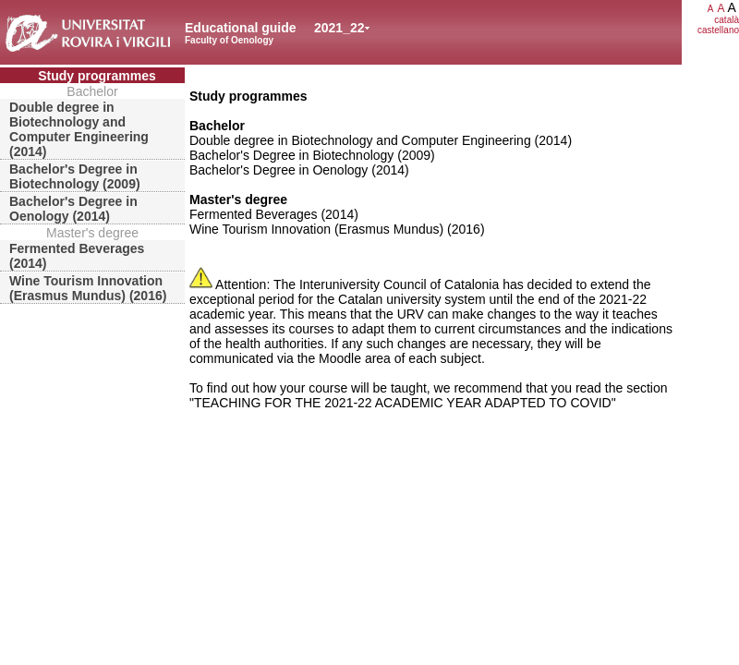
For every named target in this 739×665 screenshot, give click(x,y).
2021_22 (339, 27)
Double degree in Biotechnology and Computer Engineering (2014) (79, 129)
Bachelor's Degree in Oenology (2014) (73, 209)
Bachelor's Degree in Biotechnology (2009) (74, 176)
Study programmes (97, 75)
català (726, 20)
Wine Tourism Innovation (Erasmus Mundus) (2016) (87, 288)
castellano (718, 30)
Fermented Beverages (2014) (76, 256)
